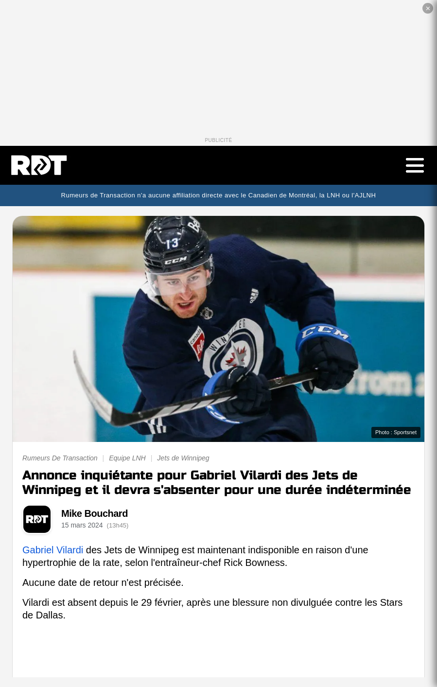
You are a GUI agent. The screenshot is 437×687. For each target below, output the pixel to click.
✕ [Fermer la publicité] (428, 8)
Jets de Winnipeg (183, 458)
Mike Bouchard (94, 513)
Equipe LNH (127, 458)
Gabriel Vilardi (52, 550)
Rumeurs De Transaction (60, 458)
